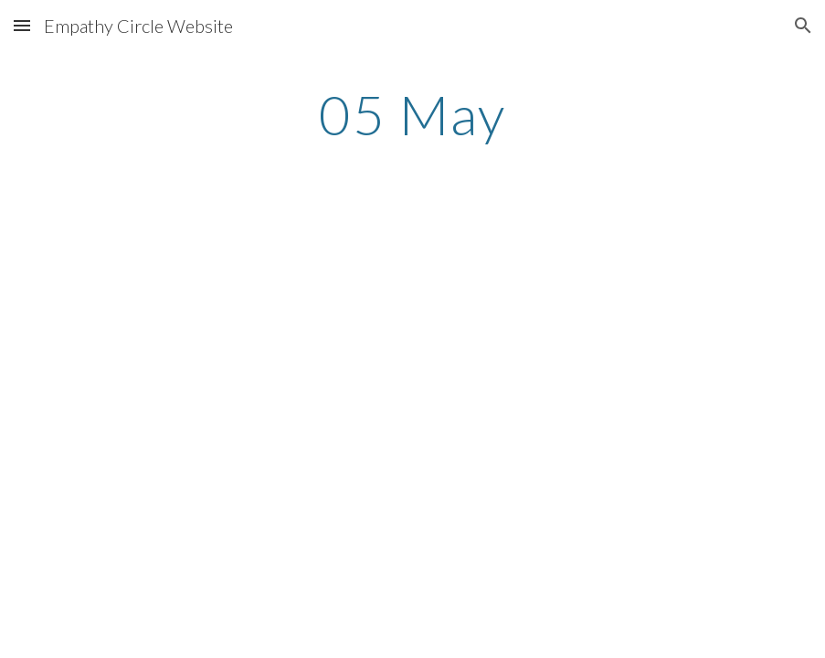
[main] (413, 114)
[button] (22, 25)
